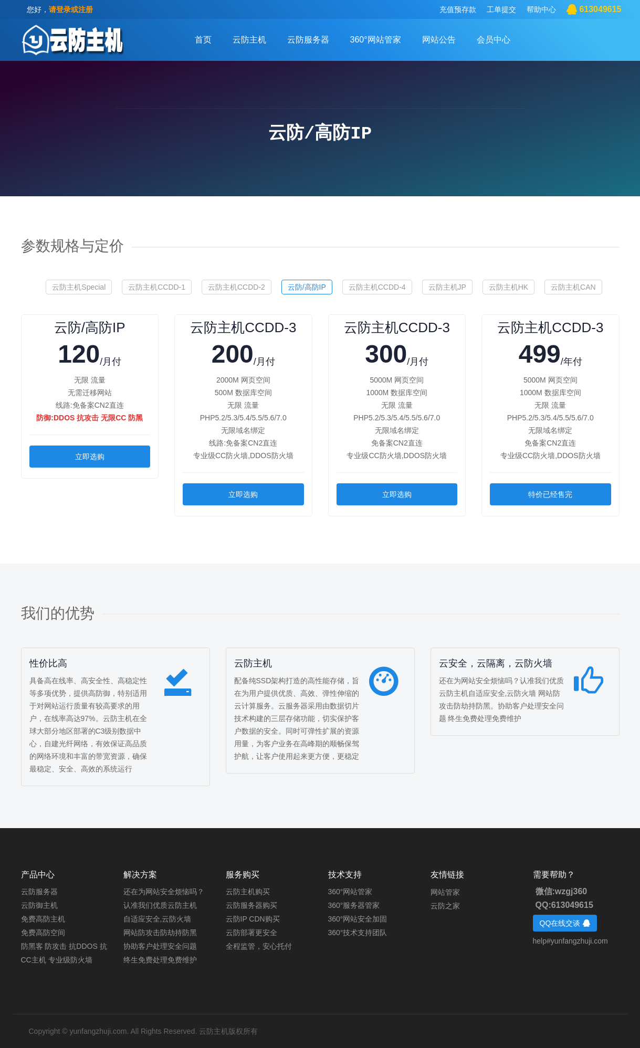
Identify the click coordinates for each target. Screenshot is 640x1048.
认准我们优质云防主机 (160, 905)
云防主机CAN (573, 287)
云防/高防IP (307, 287)
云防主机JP (447, 287)
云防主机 (249, 39)
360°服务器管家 (354, 905)
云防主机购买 (248, 891)
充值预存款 (457, 9)
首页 (203, 39)
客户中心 (72, 41)
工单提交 (501, 9)
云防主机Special (79, 287)
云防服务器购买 (251, 905)
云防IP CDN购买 (253, 919)
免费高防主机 (43, 919)
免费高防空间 (43, 932)
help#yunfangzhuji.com (570, 941)
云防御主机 (39, 905)
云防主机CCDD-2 (236, 287)
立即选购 (89, 456)
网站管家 (445, 891)
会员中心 (493, 39)
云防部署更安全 (251, 932)
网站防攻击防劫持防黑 (160, 932)
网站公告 (439, 39)
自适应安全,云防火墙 (157, 919)
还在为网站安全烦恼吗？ (163, 891)
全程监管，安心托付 (259, 946)
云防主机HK (508, 287)
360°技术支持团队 (357, 932)
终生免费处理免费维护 (160, 960)
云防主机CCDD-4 (377, 287)
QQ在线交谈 (565, 923)
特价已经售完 (550, 494)
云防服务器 (308, 39)
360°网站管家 (375, 39)
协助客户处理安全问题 (160, 946)
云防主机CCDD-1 (156, 287)
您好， (60, 9)
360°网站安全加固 (357, 919)
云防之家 (445, 905)
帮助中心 (541, 9)
